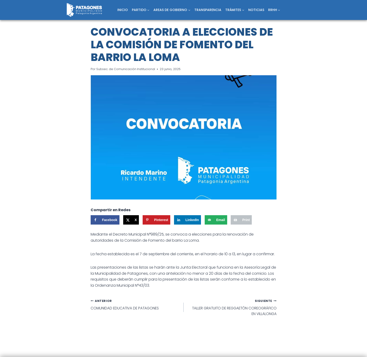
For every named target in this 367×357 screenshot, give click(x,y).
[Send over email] (216, 220)
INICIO (122, 10)
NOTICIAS (256, 10)
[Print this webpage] (241, 220)
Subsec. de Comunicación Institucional (126, 69)
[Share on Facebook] (105, 220)
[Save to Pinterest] (156, 220)
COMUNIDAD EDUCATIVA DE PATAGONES (135, 305)
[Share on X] (131, 220)
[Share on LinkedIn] (187, 220)
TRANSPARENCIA (207, 10)
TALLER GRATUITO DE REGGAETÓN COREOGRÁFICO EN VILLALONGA (232, 307)
